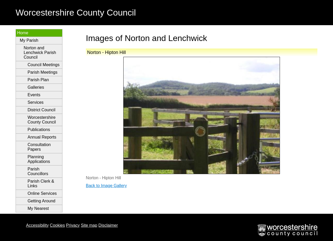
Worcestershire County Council (42, 119)
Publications (39, 129)
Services (35, 102)
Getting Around (41, 201)
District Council (41, 110)
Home (22, 33)
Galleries (36, 87)
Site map (89, 225)
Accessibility (37, 225)
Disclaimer (108, 225)
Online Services (42, 193)
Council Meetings (44, 65)
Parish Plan (38, 80)
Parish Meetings (42, 72)
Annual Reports (42, 137)
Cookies (57, 225)
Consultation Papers (39, 147)
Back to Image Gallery (106, 185)
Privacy (73, 225)
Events (34, 95)
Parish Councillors (38, 171)
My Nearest (38, 208)
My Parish (29, 40)
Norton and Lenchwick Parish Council (40, 52)
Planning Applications (39, 159)
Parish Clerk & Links (41, 183)
